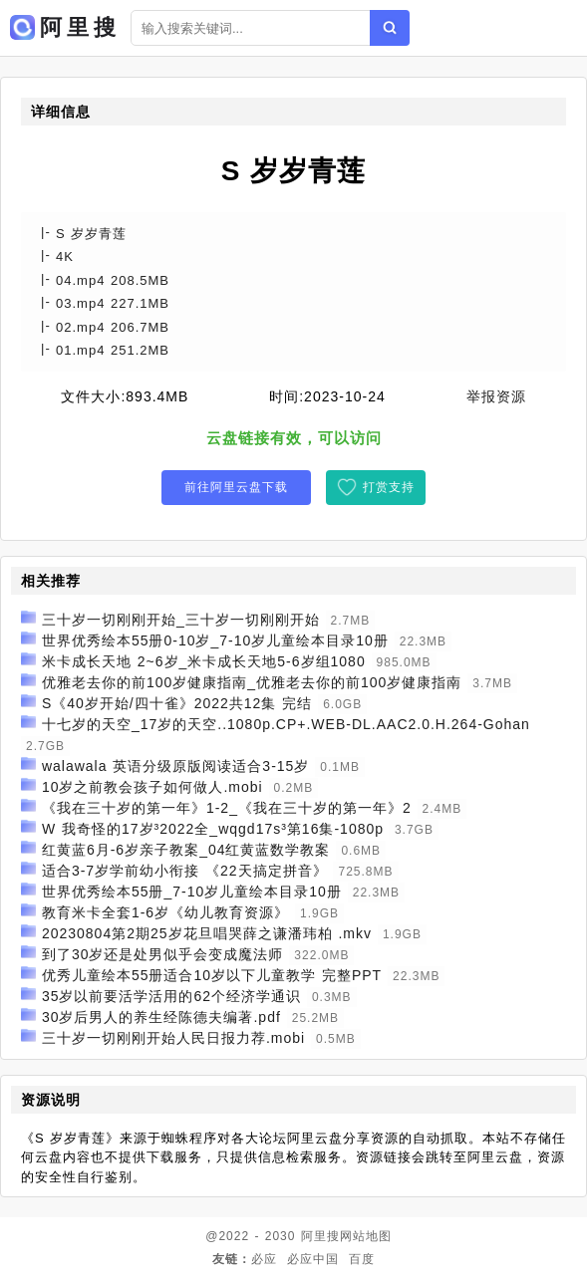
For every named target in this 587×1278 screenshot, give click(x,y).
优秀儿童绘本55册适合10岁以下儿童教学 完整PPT (212, 975)
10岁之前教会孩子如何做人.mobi (152, 787)
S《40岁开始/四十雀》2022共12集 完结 (177, 703)
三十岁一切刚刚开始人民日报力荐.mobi (173, 1038)
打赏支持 (389, 487)
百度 (362, 1259)
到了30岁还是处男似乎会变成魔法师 (163, 954)
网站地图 (366, 1236)
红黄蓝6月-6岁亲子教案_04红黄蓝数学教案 (186, 850)
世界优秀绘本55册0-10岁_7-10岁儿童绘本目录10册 (215, 640)
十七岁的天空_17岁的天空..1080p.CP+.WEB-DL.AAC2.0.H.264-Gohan (286, 724)
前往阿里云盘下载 (236, 487)
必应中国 (313, 1259)
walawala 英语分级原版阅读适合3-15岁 (176, 766)
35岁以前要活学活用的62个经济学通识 (171, 996)
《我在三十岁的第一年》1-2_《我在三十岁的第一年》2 (227, 808)
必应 (264, 1259)
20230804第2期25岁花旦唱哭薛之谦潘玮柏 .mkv (207, 933)
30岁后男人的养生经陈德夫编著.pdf (161, 1017)
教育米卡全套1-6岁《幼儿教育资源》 (165, 912)
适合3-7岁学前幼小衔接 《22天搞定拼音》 (185, 871)
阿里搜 (320, 1236)
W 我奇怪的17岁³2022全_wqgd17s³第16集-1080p (213, 829)
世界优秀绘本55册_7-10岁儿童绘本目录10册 (192, 891)
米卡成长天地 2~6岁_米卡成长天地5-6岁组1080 (204, 661)
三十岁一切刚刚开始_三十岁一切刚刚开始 (181, 620)
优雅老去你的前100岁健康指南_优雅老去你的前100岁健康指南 (252, 682)
